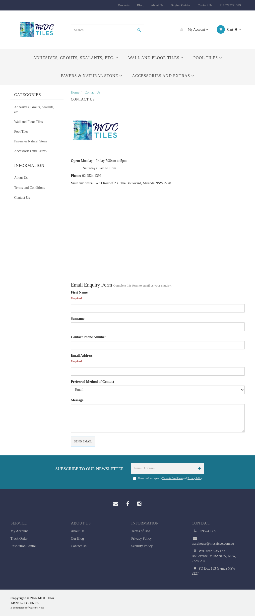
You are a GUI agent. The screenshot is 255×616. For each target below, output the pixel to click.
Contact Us (205, 5)
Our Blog (77, 538)
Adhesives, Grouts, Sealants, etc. (75, 58)
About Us (157, 5)
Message (77, 400)
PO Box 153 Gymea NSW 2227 (214, 570)
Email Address (82, 355)
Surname (77, 318)
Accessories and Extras (163, 76)
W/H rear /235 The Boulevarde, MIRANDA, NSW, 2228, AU (214, 556)
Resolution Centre (23, 546)
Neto (41, 607)
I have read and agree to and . (168, 478)
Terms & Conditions (172, 478)
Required (76, 298)
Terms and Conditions (29, 188)
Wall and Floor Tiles (155, 58)
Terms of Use (140, 531)
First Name (79, 292)
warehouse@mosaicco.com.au (213, 540)
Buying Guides (180, 5)
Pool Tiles (207, 58)
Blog (140, 5)
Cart (229, 29)
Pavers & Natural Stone (91, 76)
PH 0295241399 (230, 5)
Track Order (18, 538)
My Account (193, 29)
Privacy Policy (195, 478)
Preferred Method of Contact (92, 382)
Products (124, 5)
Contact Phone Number (88, 337)
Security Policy (142, 546)
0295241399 (204, 531)
